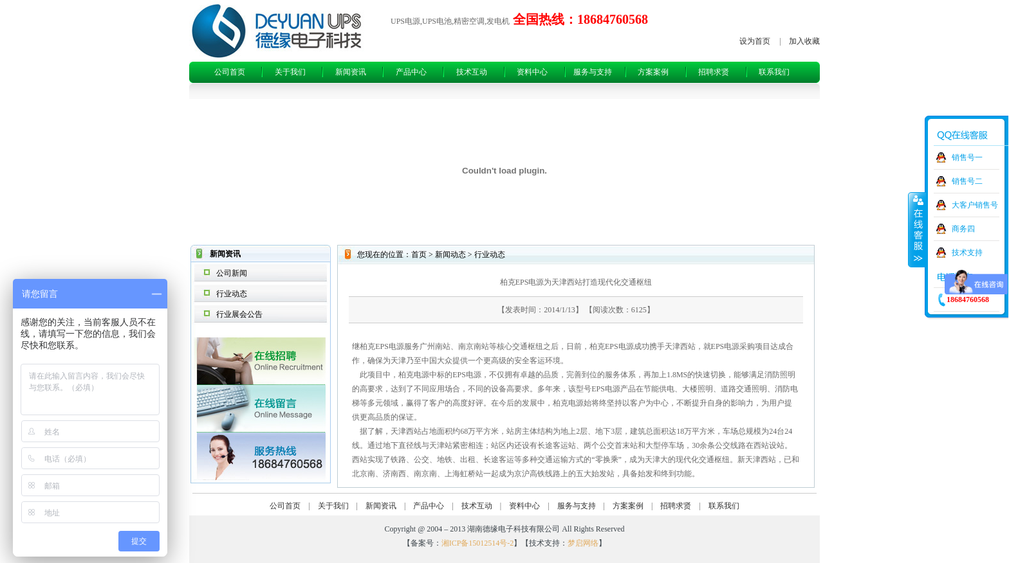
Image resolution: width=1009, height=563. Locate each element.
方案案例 (653, 71)
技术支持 (967, 252)
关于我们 (290, 71)
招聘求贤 (713, 71)
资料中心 (532, 71)
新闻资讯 (350, 71)
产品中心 (411, 71)
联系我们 (774, 71)
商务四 (963, 228)
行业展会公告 (239, 314)
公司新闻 (231, 273)
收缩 (917, 229)
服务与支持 (592, 71)
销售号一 (967, 157)
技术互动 (471, 71)
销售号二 (967, 181)
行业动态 (231, 293)
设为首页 (754, 41)
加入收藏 (804, 41)
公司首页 (229, 71)
